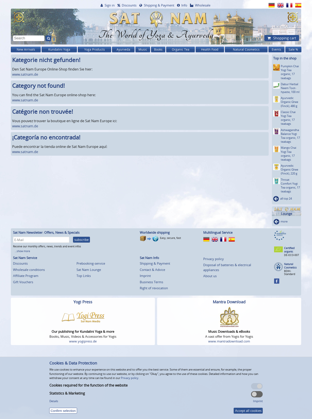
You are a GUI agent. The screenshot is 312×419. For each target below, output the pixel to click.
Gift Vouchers (23, 282)
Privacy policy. (130, 378)
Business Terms (151, 282)
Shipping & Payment (159, 5)
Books (158, 49)
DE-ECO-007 (291, 255)
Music (142, 49)
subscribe (81, 239)
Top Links (83, 275)
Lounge (286, 214)
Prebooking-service (90, 263)
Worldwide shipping (155, 232)
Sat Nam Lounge (88, 269)
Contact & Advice (152, 269)
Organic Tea (180, 49)
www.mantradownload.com (229, 341)
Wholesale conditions (29, 269)
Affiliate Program (25, 275)
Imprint (145, 275)
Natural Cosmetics (246, 49)
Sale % (293, 49)
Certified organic (289, 249)
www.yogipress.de (83, 341)
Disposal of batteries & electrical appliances (227, 267)
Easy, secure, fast (170, 238)
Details (53, 401)
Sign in (110, 5)
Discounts (129, 5)
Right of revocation (154, 288)
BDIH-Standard (289, 272)
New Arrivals (26, 49)
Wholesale (202, 5)
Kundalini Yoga (59, 49)
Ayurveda (123, 49)
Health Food (209, 49)
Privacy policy (213, 259)
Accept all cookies (248, 410)
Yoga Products (94, 49)
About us (210, 276)
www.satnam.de (25, 74)
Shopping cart (284, 38)
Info (184, 5)
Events (276, 49)
